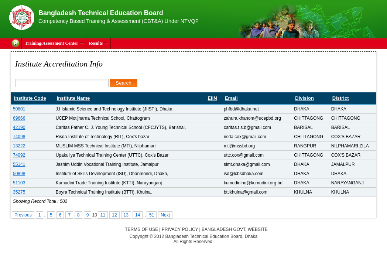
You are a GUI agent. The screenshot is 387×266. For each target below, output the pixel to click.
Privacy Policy (180, 229)
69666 (19, 118)
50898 (19, 173)
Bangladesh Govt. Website (235, 229)
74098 (19, 136)
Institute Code (30, 98)
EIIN (212, 98)
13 (126, 215)
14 (137, 215)
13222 (19, 146)
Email (231, 98)
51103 (19, 182)
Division (304, 98)
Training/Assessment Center (54, 43)
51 (151, 215)
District (340, 98)
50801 (19, 109)
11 (102, 215)
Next (165, 215)
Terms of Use (141, 229)
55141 (19, 164)
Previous (23, 215)
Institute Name (73, 98)
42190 (19, 127)
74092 (19, 155)
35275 (19, 192)
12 (114, 215)
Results (98, 43)
